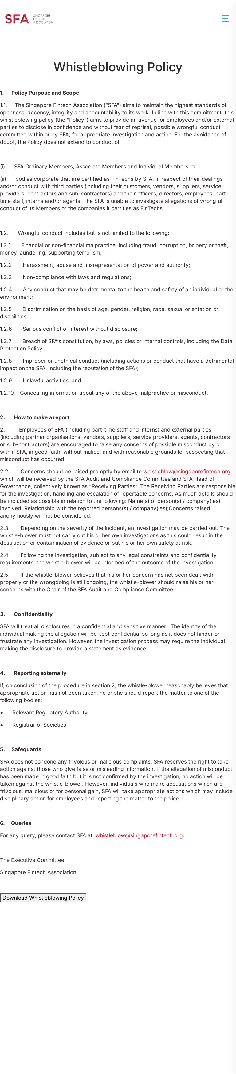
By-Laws (124, 961)
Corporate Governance (180, 961)
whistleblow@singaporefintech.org (186, 471)
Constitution (85, 961)
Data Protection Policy (172, 1029)
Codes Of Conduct (32, 961)
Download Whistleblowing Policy (43, 897)
